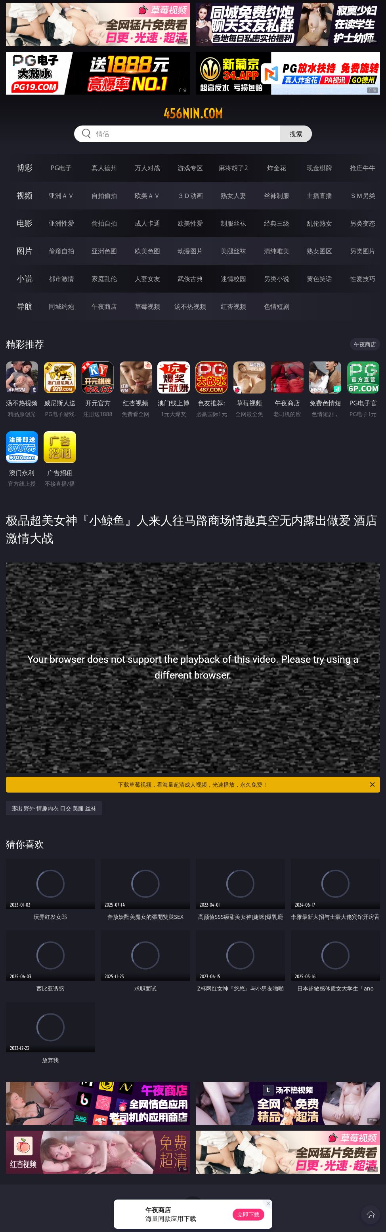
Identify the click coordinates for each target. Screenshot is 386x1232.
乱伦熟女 (319, 223)
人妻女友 (147, 278)
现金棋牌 (319, 168)
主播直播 (319, 195)
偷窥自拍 (61, 251)
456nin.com (193, 114)
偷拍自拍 (104, 223)
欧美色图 (147, 251)
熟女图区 (319, 251)
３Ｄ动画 (190, 195)
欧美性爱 (190, 223)
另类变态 (362, 223)
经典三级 (276, 223)
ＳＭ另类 (362, 195)
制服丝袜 (233, 223)
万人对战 (147, 168)
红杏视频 (233, 306)
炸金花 (276, 168)
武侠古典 (190, 278)
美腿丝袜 (233, 251)
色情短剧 (276, 306)
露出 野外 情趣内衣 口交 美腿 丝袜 (53, 808)
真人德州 (104, 168)
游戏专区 (190, 168)
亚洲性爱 (61, 223)
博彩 (24, 167)
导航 (24, 306)
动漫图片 (190, 251)
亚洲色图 (104, 251)
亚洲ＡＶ (61, 195)
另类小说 (276, 278)
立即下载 (248, 1214)
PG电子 (61, 168)
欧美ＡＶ (147, 195)
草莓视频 (147, 306)
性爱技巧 (362, 278)
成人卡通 (147, 223)
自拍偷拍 (104, 195)
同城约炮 (61, 306)
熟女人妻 (233, 195)
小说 (24, 278)
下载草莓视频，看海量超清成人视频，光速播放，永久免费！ (247, 784)
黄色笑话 (319, 278)
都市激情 (61, 278)
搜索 (296, 133)
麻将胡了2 (233, 168)
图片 (24, 250)
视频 (24, 195)
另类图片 (362, 251)
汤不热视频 (190, 306)
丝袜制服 (276, 195)
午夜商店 (104, 306)
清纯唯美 (276, 251)
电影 (24, 223)
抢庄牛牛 (362, 168)
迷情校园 (233, 278)
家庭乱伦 (104, 278)
